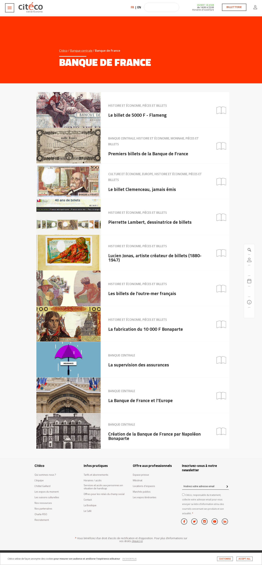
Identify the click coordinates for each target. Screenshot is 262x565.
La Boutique (90, 505)
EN (139, 7)
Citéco (63, 51)
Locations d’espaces (144, 486)
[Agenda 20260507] (249, 281)
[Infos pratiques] (249, 302)
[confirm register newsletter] (227, 487)
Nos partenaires (43, 508)
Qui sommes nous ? (45, 475)
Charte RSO (41, 514)
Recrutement (42, 520)
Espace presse (141, 475)
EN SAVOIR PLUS (129, 559)
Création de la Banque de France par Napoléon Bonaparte (154, 436)
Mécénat (137, 480)
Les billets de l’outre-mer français (142, 293)
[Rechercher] (249, 291)
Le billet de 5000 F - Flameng (137, 115)
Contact (88, 499)
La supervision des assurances (138, 364)
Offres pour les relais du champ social (104, 494)
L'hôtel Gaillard (42, 486)
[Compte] (249, 260)
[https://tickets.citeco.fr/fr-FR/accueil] (249, 270)
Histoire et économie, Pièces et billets (137, 106)
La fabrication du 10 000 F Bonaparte (145, 329)
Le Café (88, 511)
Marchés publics (141, 491)
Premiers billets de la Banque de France (148, 153)
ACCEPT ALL (245, 558)
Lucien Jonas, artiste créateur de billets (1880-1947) (154, 257)
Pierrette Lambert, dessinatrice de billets (150, 222)
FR (132, 7)
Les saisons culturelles (47, 497)
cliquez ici (137, 541)
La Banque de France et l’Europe (140, 400)
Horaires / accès (93, 480)
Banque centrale (81, 51)
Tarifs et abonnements (96, 475)
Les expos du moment (47, 491)
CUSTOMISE (225, 558)
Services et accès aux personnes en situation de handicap (103, 487)
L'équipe (39, 480)
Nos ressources (43, 503)
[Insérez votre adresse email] (205, 486)
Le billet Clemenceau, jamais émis (142, 189)
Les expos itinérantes (144, 497)
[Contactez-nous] (249, 312)
